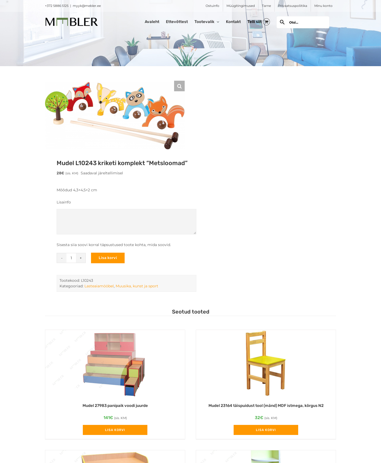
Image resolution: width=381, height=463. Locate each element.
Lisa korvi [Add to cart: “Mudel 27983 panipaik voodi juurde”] (115, 430)
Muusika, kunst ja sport (137, 286)
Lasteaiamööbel (99, 286)
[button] (179, 86)
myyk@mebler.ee (87, 6)
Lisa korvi (108, 258)
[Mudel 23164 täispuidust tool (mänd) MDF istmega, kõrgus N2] (266, 363)
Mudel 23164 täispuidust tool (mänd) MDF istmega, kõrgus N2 (266, 405)
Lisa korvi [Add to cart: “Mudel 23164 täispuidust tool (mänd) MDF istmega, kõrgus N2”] (266, 430)
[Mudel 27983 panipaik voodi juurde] (115, 363)
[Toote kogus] (71, 258)
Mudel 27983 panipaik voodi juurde (115, 405)
